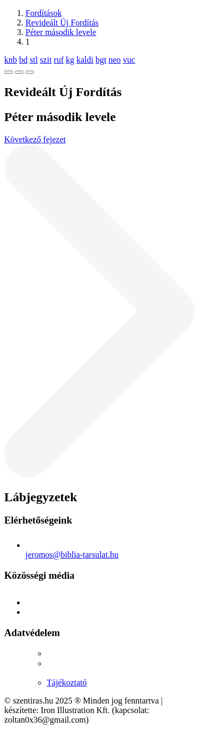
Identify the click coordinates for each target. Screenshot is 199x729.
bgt (101, 59)
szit (45, 59)
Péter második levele (60, 32)
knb (10, 59)
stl (34, 59)
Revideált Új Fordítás (62, 22)
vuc (129, 59)
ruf (59, 59)
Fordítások (43, 13)
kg (70, 59)
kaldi (84, 59)
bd (23, 59)
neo (114, 59)
